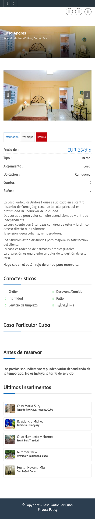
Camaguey (82, 174)
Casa (87, 166)
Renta (86, 158)
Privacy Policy (47, 510)
